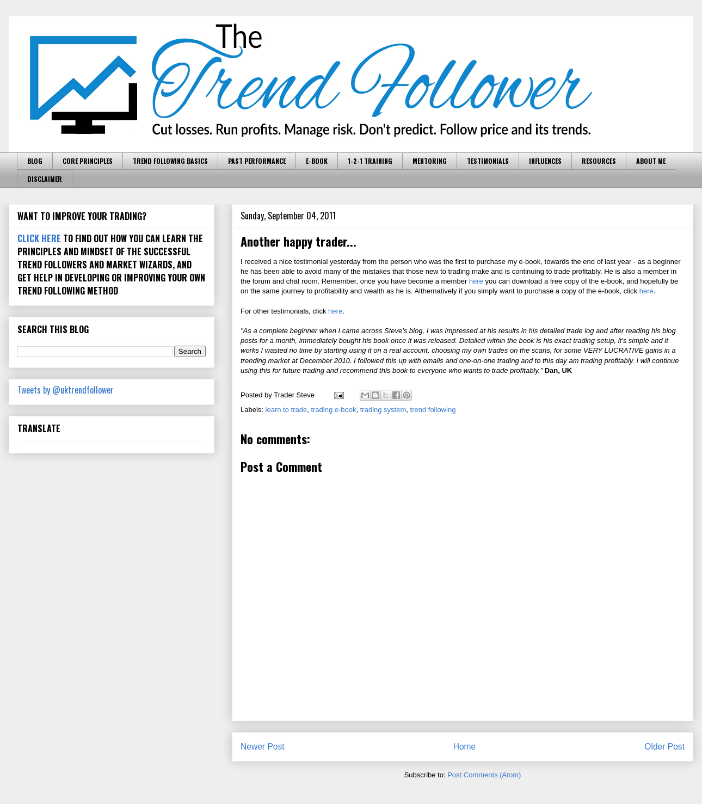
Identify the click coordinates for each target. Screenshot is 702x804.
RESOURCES (599, 160)
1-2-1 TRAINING (370, 160)
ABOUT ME (651, 160)
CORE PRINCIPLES (88, 160)
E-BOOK (317, 160)
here (476, 281)
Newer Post (263, 746)
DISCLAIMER (44, 178)
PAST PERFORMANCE (257, 160)
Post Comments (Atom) (484, 775)
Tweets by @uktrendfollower (65, 389)
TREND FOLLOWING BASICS (170, 160)
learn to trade (286, 410)
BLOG (34, 160)
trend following (433, 410)
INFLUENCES (545, 160)
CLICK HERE (39, 238)
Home (464, 746)
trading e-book (333, 410)
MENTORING (429, 160)
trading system (383, 410)
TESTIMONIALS (488, 160)
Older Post (664, 746)
